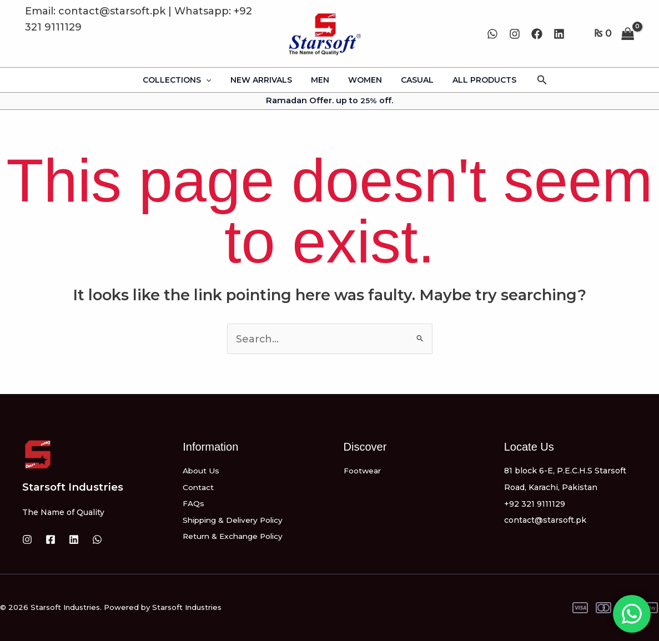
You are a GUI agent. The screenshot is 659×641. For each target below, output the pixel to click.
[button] (532, 80)
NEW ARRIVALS (266, 80)
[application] (214, 80)
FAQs (193, 504)
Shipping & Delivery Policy (236, 520)
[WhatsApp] (492, 33)
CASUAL (412, 80)
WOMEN (363, 80)
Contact (198, 487)
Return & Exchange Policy (235, 537)
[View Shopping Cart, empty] (614, 33)
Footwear (363, 471)
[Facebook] (536, 33)
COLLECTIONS (185, 80)
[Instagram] (514, 33)
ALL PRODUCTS (476, 80)
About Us (201, 471)
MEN (322, 80)
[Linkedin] (559, 33)
